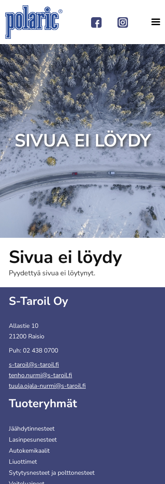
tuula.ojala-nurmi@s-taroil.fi (47, 386)
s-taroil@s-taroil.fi (34, 364)
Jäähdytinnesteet (32, 428)
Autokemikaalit (29, 450)
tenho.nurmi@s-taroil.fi (40, 375)
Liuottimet (23, 462)
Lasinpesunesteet (33, 439)
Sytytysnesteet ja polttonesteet (52, 473)
